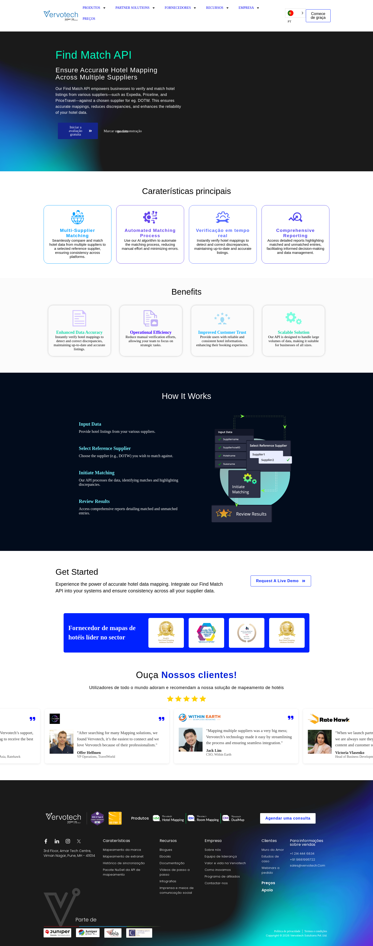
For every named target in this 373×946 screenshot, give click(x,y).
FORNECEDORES (181, 8)
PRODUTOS (94, 8)
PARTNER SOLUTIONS (135, 8)
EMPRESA (249, 8)
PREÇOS (89, 19)
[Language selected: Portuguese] (295, 13)
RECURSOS (217, 8)
